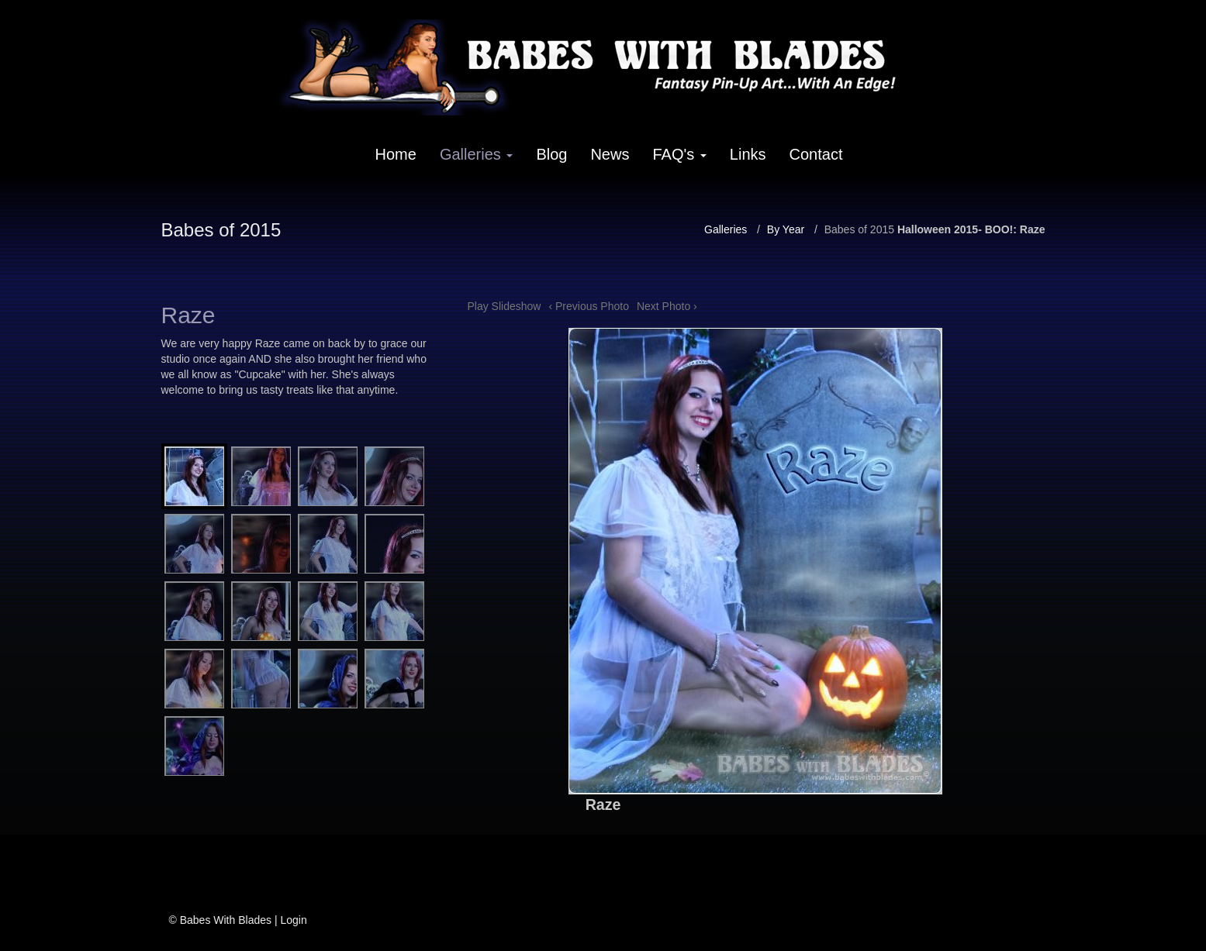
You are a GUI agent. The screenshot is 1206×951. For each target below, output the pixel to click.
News (609, 154)
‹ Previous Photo (588, 306)
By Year (785, 229)
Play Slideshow (504, 306)
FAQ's (679, 154)
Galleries (476, 154)
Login (293, 920)
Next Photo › (667, 306)
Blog (551, 154)
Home (395, 154)
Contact (816, 154)
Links (748, 154)
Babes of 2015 (859, 229)
